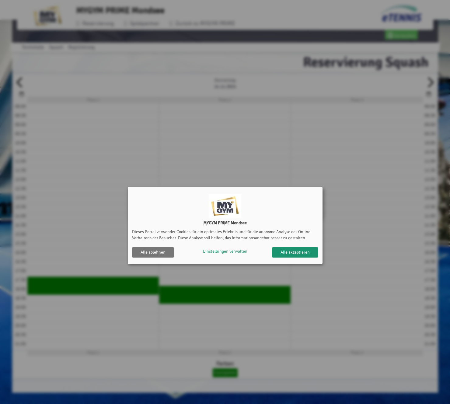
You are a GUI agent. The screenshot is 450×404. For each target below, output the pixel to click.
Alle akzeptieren (295, 252)
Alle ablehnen (153, 252)
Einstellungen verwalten (225, 252)
